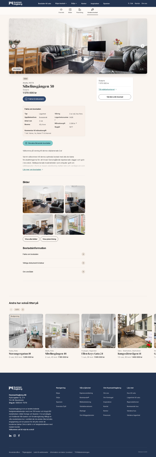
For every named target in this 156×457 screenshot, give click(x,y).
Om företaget (108, 397)
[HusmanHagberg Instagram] (14, 435)
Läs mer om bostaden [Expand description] (33, 169)
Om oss (144, 3)
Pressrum (106, 415)
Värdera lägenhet (133, 415)
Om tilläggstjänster (87, 415)
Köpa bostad (61, 3)
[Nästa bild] (143, 46)
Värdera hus (131, 411)
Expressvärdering (86, 393)
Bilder (70, 10)
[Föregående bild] (13, 46)
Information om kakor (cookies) (61, 452)
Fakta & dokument (34, 99)
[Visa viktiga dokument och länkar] (54, 263)
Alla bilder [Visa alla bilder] (17, 69)
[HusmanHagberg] (15, 3)
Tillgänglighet (27, 452)
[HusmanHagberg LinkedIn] (10, 435)
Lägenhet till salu (133, 397)
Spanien (106, 3)
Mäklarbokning (85, 402)
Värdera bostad (92, 10)
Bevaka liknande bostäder (38, 143)
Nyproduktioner (133, 402)
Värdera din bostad (115, 97)
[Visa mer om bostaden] (54, 254)
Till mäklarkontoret (108, 89)
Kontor (83, 3)
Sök (130, 3)
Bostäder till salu (44, 3)
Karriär (137, 3)
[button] (54, 210)
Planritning (79, 10)
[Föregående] (11, 309)
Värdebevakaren (86, 406)
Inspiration (95, 3)
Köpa (58, 393)
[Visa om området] (54, 271)
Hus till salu (131, 393)
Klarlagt (83, 411)
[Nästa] (23, 309)
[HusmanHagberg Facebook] (19, 435)
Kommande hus (133, 406)
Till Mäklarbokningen (82, 452)
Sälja (74, 3)
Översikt (61, 10)
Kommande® (84, 397)
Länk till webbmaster (41, 452)
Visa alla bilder (31, 239)
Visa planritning (49, 239)
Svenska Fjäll (61, 406)
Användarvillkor (14, 452)
